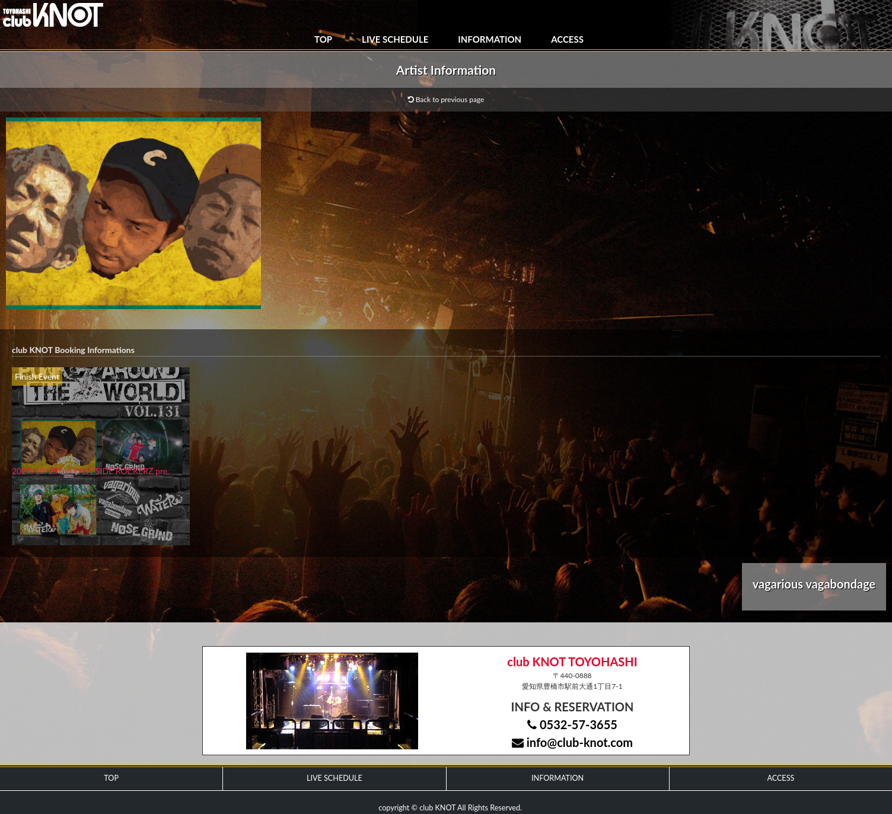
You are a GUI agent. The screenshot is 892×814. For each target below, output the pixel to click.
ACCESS (567, 39)
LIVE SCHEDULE (395, 39)
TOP (323, 39)
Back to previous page (446, 99)
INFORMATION (489, 39)
